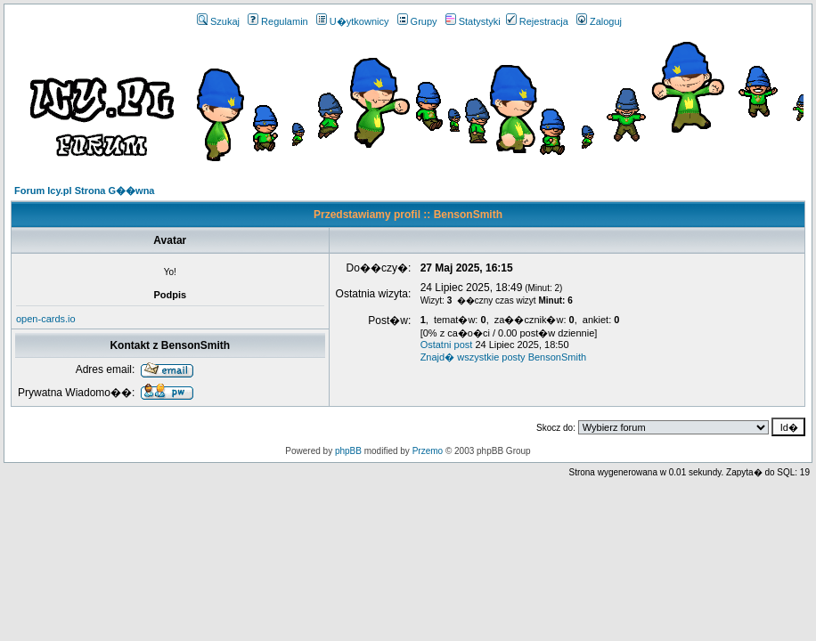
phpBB (348, 451)
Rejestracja (537, 21)
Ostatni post (446, 344)
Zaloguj (599, 21)
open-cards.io (46, 318)
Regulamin (278, 21)
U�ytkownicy (352, 21)
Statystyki (473, 21)
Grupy (417, 21)
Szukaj (218, 21)
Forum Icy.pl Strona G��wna (84, 190)
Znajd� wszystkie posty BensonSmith (503, 357)
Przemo (427, 451)
